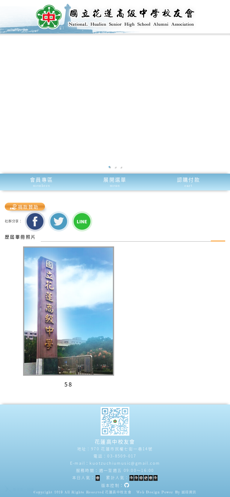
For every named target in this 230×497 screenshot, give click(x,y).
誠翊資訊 (188, 492)
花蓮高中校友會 (118, 492)
